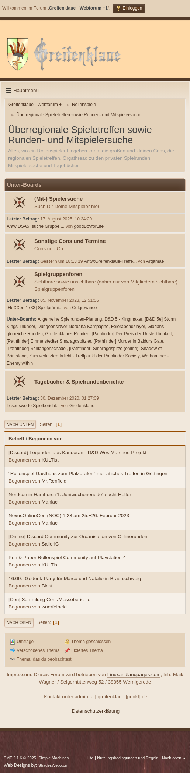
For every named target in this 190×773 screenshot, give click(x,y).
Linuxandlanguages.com (134, 674)
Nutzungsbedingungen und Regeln (127, 758)
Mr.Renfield (54, 481)
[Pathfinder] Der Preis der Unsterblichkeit (132, 333)
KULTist (50, 460)
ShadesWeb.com (53, 765)
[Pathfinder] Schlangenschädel (37, 348)
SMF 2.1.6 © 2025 (20, 758)
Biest (47, 586)
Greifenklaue (81, 405)
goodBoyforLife (89, 226)
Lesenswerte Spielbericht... (33, 405)
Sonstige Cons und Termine (70, 241)
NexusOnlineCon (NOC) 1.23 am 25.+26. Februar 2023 (68, 515)
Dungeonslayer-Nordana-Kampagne (73, 326)
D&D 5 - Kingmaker (123, 319)
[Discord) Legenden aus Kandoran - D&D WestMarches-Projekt (77, 452)
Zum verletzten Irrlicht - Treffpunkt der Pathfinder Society (84, 356)
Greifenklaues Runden (67, 333)
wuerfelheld (54, 607)
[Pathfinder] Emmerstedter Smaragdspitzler (49, 341)
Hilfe (90, 758)
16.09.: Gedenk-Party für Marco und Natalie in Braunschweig (74, 578)
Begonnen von (45, 438)
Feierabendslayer (128, 326)
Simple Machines (53, 758)
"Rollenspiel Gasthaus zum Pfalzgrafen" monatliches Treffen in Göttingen (87, 473)
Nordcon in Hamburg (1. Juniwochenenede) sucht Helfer (69, 494)
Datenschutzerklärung (96, 711)
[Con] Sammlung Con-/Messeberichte (49, 599)
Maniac (50, 502)
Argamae (155, 261)
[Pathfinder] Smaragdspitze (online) (103, 348)
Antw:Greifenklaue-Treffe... (110, 261)
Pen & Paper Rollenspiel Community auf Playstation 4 (67, 557)
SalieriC (50, 544)
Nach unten (20, 424)
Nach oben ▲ (174, 758)
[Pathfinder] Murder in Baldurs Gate (128, 341)
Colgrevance (84, 307)
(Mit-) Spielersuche (58, 199)
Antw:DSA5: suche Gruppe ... (36, 226)
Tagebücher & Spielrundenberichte (79, 382)
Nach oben (19, 622)
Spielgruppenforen (58, 274)
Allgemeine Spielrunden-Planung (70, 319)
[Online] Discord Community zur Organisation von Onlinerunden (77, 536)
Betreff (16, 438)
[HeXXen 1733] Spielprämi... (34, 307)
